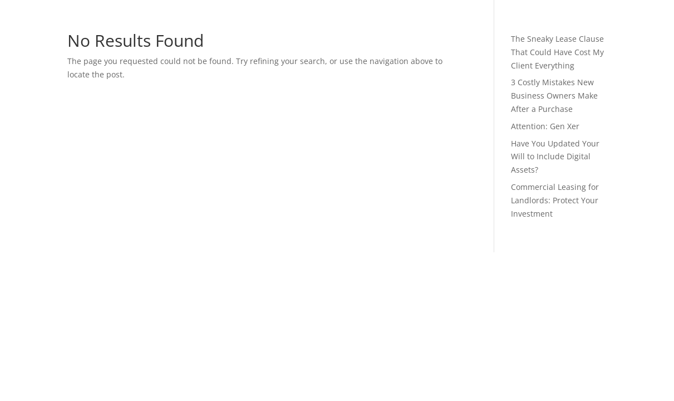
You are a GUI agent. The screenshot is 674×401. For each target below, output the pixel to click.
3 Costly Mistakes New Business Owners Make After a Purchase (554, 95)
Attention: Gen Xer (545, 126)
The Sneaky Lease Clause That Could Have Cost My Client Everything (557, 52)
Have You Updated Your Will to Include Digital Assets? (555, 156)
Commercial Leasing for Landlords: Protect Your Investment (555, 200)
